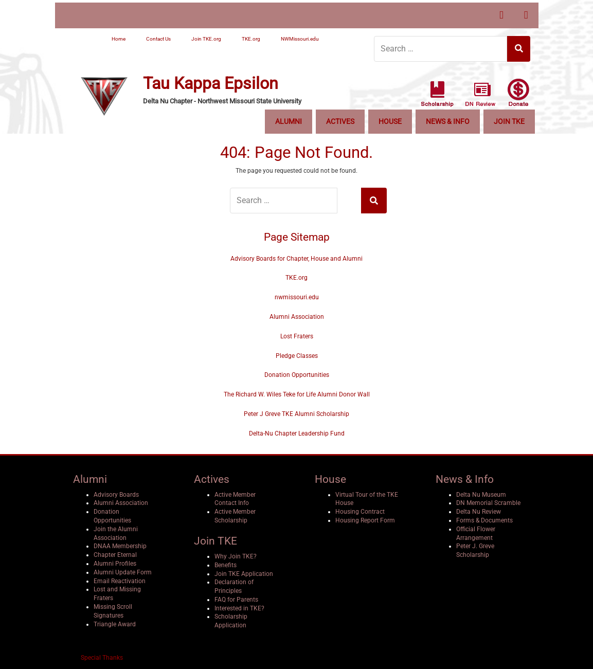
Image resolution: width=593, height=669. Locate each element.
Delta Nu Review (478, 511)
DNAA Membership (120, 546)
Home (118, 39)
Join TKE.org (206, 39)
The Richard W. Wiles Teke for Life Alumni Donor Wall (297, 394)
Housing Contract (360, 511)
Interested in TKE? (239, 608)
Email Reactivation (120, 581)
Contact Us (158, 39)
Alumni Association (296, 316)
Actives (340, 121)
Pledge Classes (297, 355)
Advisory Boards (116, 494)
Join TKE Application (243, 573)
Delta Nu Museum (481, 494)
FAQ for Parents (236, 599)
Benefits (225, 565)
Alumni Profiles (115, 563)
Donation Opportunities (296, 374)
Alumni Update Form (123, 572)
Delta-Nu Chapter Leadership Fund (297, 433)
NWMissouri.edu (300, 39)
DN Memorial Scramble (488, 503)
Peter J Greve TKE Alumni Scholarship (296, 414)
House (390, 121)
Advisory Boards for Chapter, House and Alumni (296, 258)
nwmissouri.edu (297, 297)
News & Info (448, 121)
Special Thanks (102, 657)
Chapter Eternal (115, 554)
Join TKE (509, 121)
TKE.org (251, 39)
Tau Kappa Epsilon (210, 84)
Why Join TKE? (235, 556)
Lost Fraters (296, 336)
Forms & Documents (484, 520)
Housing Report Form (365, 520)
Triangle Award (115, 624)
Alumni (288, 121)
